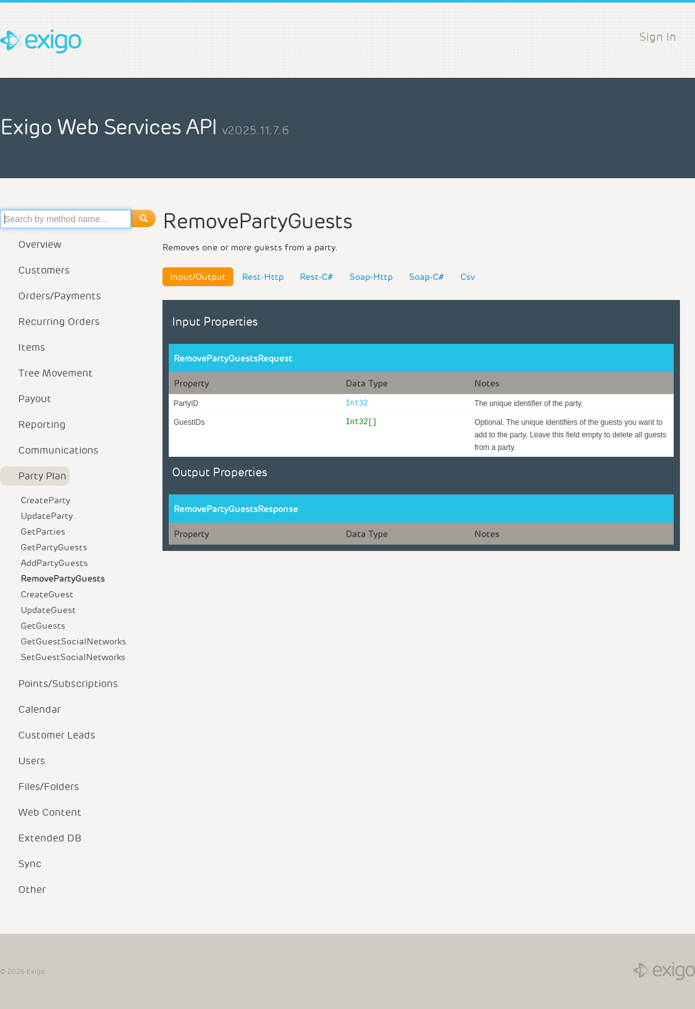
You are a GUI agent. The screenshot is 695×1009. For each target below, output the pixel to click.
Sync (22, 863)
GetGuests (43, 625)
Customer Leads (49, 735)
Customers (36, 270)
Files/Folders (41, 786)
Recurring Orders (51, 321)
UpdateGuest (48, 610)
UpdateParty (47, 515)
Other (24, 889)
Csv (467, 276)
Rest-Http (263, 276)
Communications (50, 450)
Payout (27, 398)
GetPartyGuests (54, 547)
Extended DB (42, 838)
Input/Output (198, 276)
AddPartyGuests (54, 563)
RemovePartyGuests (63, 578)
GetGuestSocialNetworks (73, 641)
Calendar (32, 709)
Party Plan (34, 476)
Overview (32, 244)
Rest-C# (316, 276)
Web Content (42, 812)
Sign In (657, 36)
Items (24, 347)
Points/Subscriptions (60, 683)
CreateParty (45, 500)
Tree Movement (48, 373)
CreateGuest (47, 594)
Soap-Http (371, 276)
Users (24, 760)
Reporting (34, 424)
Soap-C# (426, 276)
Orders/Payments (52, 295)
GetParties (43, 531)
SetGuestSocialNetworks (73, 657)
